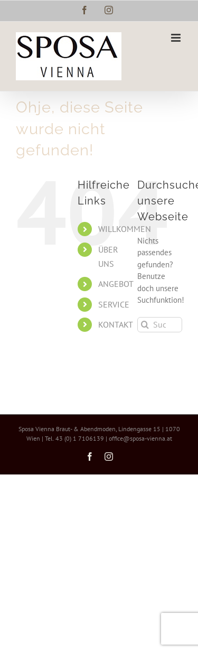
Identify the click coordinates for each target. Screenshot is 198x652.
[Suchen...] (159, 324)
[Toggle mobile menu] (176, 37)
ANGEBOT (116, 283)
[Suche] (145, 324)
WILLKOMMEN (124, 228)
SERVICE (113, 304)
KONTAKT (115, 324)
